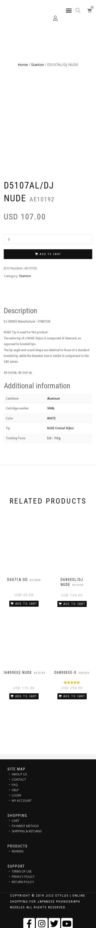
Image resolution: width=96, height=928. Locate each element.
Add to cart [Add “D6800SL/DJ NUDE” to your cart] (74, 604)
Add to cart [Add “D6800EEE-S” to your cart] (74, 696)
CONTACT (19, 779)
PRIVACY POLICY (23, 877)
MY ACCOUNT (22, 800)
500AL (51, 408)
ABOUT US (19, 774)
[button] (68, 10)
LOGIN (16, 795)
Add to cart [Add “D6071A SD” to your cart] (26, 603)
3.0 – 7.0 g (53, 438)
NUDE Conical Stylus (60, 428)
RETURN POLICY (23, 882)
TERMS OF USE (22, 871)
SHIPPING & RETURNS (27, 831)
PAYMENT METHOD (25, 826)
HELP (15, 790)
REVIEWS (17, 851)
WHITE (51, 418)
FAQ (15, 785)
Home (23, 64)
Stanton (37, 64)
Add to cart (50, 254)
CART (15, 821)
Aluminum (53, 398)
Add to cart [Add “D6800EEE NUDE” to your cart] (26, 696)
